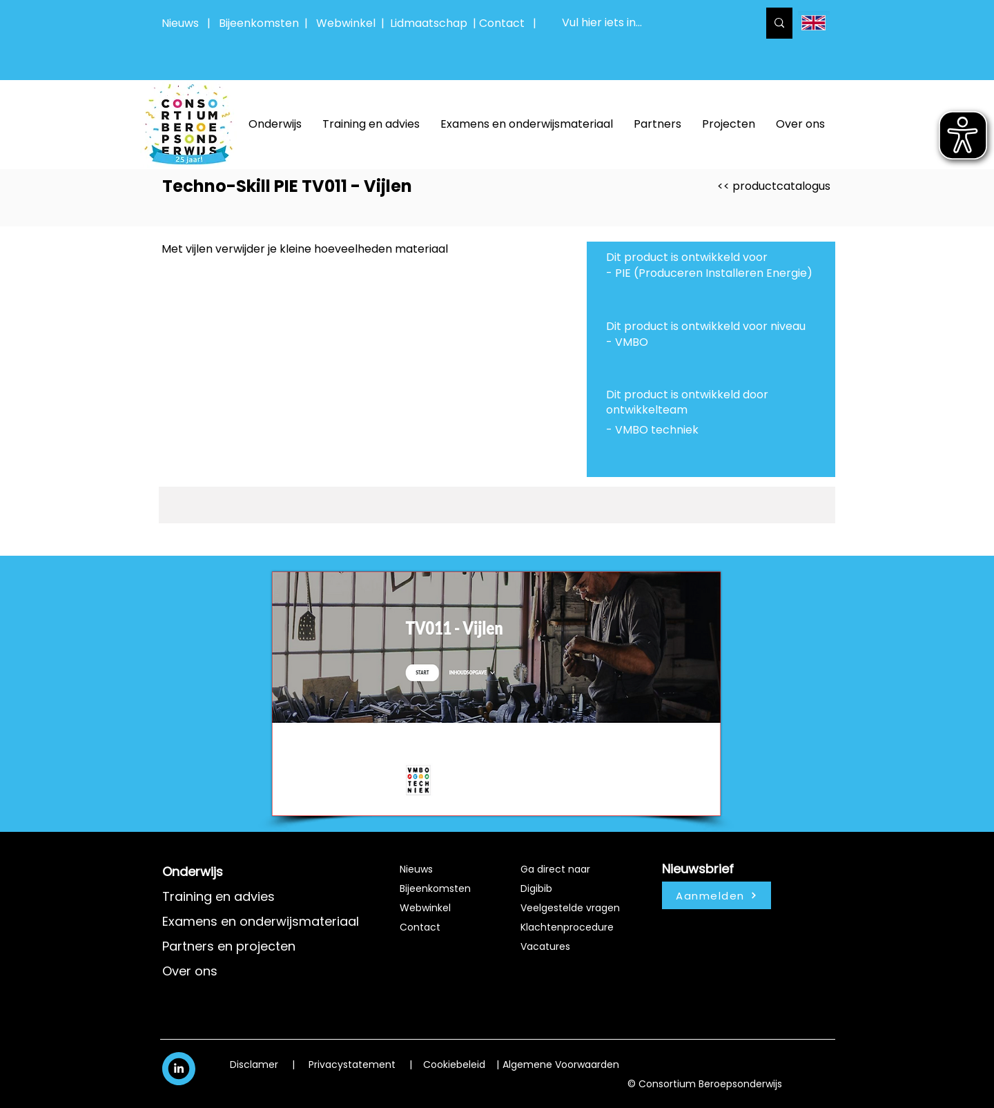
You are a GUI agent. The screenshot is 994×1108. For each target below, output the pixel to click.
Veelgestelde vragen (570, 908)
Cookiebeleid (454, 1064)
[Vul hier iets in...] (649, 23)
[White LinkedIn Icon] (179, 1068)
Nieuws (180, 23)
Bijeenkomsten (261, 23)
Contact (420, 927)
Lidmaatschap (428, 23)
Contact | (509, 23)
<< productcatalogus (773, 186)
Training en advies (218, 896)
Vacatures (545, 946)
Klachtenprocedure (567, 927)
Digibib (536, 888)
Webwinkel (348, 23)
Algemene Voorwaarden (561, 1064)
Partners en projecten (228, 946)
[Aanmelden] (716, 895)
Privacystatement (352, 1064)
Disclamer (254, 1064)
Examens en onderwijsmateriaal (260, 921)
